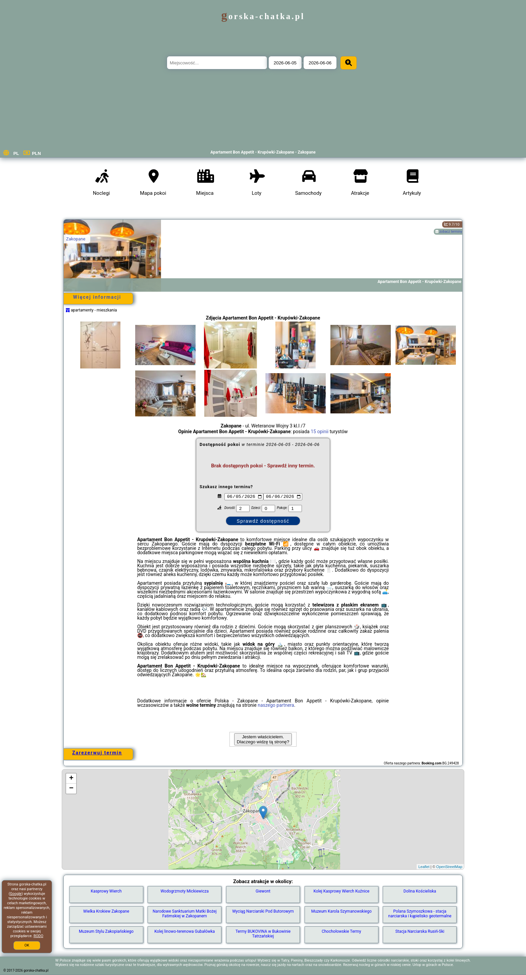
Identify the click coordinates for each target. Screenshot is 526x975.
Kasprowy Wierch (106, 891)
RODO (38, 936)
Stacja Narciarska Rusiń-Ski (419, 931)
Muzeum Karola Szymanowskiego (341, 911)
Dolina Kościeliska (420, 891)
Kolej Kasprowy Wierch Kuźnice (341, 891)
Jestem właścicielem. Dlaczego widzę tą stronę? (263, 739)
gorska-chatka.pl (263, 16)
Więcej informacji (97, 297)
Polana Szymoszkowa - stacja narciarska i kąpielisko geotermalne (419, 913)
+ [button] (71, 778)
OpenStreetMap (449, 867)
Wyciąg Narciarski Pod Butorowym (263, 911)
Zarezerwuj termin (97, 752)
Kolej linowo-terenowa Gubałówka (184, 931)
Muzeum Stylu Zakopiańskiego (106, 931)
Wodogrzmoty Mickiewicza (185, 891)
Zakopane (75, 238)
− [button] (71, 789)
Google (15, 894)
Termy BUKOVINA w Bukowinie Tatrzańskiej (263, 933)
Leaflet (423, 867)
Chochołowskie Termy (341, 931)
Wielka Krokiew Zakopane (106, 911)
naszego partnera (276, 705)
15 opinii (319, 431)
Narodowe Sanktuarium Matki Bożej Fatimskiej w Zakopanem (185, 913)
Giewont (263, 891)
